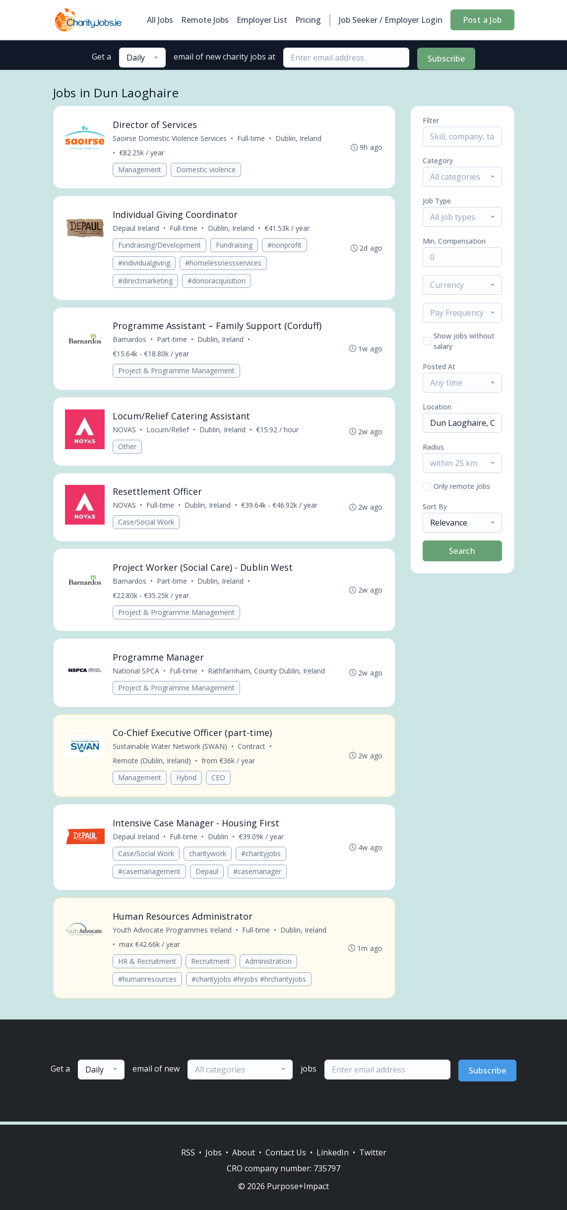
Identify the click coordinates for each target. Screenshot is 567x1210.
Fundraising (234, 245)
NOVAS (124, 430)
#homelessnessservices (224, 263)
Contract (252, 748)
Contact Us (285, 1152)
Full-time (251, 138)
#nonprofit (285, 245)
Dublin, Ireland (299, 138)
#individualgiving (145, 263)
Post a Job (482, 19)
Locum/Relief (168, 430)
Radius (433, 447)
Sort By (435, 506)
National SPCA (136, 672)
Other (128, 447)
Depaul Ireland (136, 228)
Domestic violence (206, 169)
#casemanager (258, 873)
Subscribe (446, 58)
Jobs (213, 1152)
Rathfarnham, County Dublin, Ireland (266, 672)
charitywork (208, 856)
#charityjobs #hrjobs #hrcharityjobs (249, 982)
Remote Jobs (205, 19)
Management (140, 169)
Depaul (207, 873)
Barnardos (130, 340)
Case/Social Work (147, 523)
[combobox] (142, 57)
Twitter (372, 1152)
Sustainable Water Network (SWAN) (170, 748)
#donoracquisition (217, 281)
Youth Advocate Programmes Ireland (172, 933)
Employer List (262, 19)
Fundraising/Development (160, 245)
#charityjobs (261, 856)
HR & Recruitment (148, 964)
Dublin (218, 839)
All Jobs (160, 19)
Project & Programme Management (177, 371)
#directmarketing (146, 281)
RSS (188, 1152)
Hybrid (187, 780)
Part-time (172, 340)
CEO (219, 780)
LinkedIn (332, 1152)
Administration (269, 964)
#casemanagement (150, 873)
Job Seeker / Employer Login (390, 19)
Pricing (308, 19)
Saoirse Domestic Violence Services (170, 138)
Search (462, 550)
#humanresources (148, 982)
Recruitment (211, 964)
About (243, 1152)
